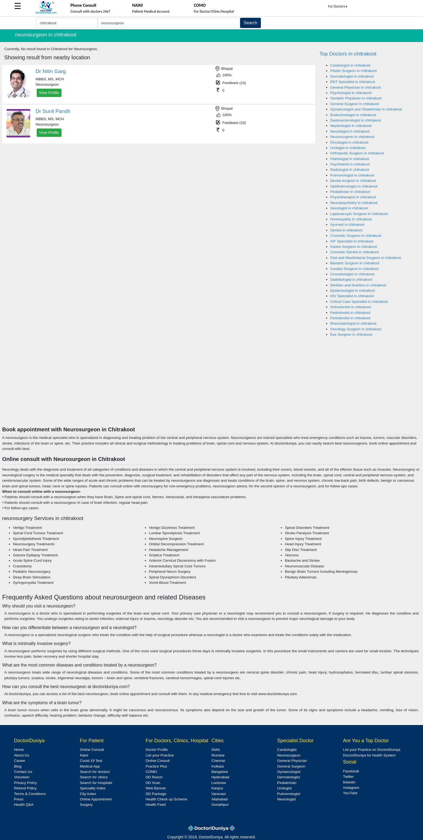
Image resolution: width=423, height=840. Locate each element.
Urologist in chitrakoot (348, 148)
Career (19, 761)
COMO (151, 772)
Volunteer (21, 777)
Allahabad (220, 799)
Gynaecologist (289, 772)
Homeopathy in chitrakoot (351, 219)
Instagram (351, 788)
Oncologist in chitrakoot (349, 142)
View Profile (49, 93)
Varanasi (219, 794)
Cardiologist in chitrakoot (350, 65)
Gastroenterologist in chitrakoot (355, 120)
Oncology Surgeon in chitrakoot (355, 329)
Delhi (216, 750)
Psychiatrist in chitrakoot (350, 164)
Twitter (348, 777)
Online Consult (92, 750)
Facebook (351, 771)
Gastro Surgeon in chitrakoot (353, 247)
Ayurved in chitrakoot (347, 225)
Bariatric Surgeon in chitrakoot (354, 263)
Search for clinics (94, 777)
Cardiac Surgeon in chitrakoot (354, 269)
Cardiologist (287, 750)
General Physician (292, 761)
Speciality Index (92, 788)
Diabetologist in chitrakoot (351, 279)
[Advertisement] (211, 386)
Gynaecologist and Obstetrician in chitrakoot (366, 109)
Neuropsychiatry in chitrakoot (353, 203)
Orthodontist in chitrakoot (350, 307)
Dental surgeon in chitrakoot (353, 181)
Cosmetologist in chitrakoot (352, 274)
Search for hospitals (96, 783)
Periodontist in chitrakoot (350, 318)
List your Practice (160, 755)
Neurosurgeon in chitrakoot (352, 137)
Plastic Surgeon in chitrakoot (353, 71)
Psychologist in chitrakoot (350, 93)
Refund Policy (25, 788)
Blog (17, 766)
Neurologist (286, 799)
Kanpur (217, 788)
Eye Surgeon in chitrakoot (351, 334)
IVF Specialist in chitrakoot (351, 241)
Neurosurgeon (289, 755)
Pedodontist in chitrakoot (350, 313)
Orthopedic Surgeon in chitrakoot (357, 153)
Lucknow (219, 783)
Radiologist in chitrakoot (349, 170)
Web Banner (156, 788)
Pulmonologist (288, 794)
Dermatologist (288, 777)
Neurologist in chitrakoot (350, 131)
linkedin (349, 782)
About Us (21, 755)
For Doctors (338, 6)
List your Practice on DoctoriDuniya (371, 750)
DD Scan (153, 783)
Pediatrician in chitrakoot (350, 192)
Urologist (284, 788)
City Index (88, 794)
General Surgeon (291, 766)
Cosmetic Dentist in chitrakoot (354, 252)
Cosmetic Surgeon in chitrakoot (355, 236)
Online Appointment (96, 799)
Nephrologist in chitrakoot (350, 126)
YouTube (350, 793)
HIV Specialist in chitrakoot (352, 296)
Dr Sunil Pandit (53, 111)
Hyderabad (221, 777)
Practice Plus (156, 766)
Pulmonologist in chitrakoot (352, 175)
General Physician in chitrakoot (355, 87)
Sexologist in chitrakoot (349, 208)
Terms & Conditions (30, 794)
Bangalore (220, 772)
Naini (84, 755)
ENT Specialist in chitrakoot (352, 82)
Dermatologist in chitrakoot (352, 76)
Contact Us (23, 772)
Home (19, 750)
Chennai (218, 761)
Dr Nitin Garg (51, 71)
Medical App (90, 766)
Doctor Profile (157, 750)
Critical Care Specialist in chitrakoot (359, 302)
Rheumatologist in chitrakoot (353, 323)
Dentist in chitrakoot (346, 230)
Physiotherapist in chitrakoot (353, 197)
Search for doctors (95, 772)
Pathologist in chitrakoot (349, 159)
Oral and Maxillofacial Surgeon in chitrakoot (365, 258)
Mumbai (218, 755)
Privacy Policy (25, 783)
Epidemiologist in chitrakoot (352, 291)
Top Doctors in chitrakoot (347, 54)
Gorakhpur (220, 805)
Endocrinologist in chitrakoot (353, 115)
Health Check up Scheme (166, 799)
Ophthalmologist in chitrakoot (353, 186)
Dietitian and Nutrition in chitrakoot (358, 285)
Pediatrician (286, 783)
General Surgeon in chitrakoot (354, 104)
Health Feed (156, 805)
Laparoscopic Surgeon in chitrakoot (359, 214)
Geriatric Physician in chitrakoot (355, 98)
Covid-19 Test (91, 761)
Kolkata (218, 766)
